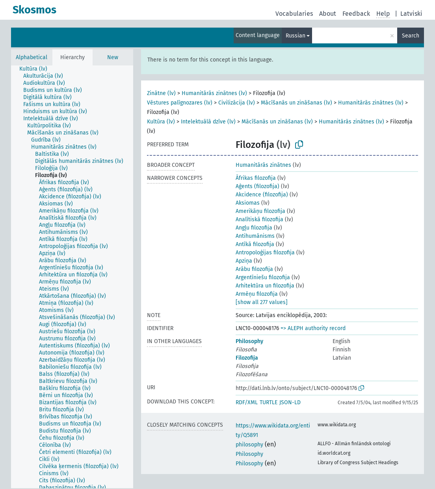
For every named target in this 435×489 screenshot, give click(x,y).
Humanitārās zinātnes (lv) (214, 93)
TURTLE (268, 402)
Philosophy (249, 341)
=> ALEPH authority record (313, 328)
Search (410, 35)
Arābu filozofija (254, 269)
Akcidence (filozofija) (262, 194)
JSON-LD (290, 402)
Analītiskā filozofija (259, 219)
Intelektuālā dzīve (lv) (208, 121)
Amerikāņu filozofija (260, 211)
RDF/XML (247, 402)
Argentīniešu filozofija (263, 277)
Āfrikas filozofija (256, 178)
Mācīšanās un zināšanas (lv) (296, 102)
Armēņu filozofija (257, 294)
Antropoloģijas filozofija (265, 252)
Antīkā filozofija (255, 244)
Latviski (411, 13)
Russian (295, 35)
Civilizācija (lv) (236, 102)
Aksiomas (248, 203)
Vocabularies (294, 13)
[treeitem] (36, 69)
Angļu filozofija (254, 227)
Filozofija (247, 358)
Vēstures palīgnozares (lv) (179, 102)
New (112, 57)
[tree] (72, 276)
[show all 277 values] (262, 302)
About (327, 13)
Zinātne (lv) (161, 93)
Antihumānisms (255, 236)
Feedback (356, 13)
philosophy (249, 444)
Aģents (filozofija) (257, 186)
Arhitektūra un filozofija (265, 285)
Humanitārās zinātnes (263, 165)
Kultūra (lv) (161, 121)
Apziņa (244, 261)
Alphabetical (31, 57)
